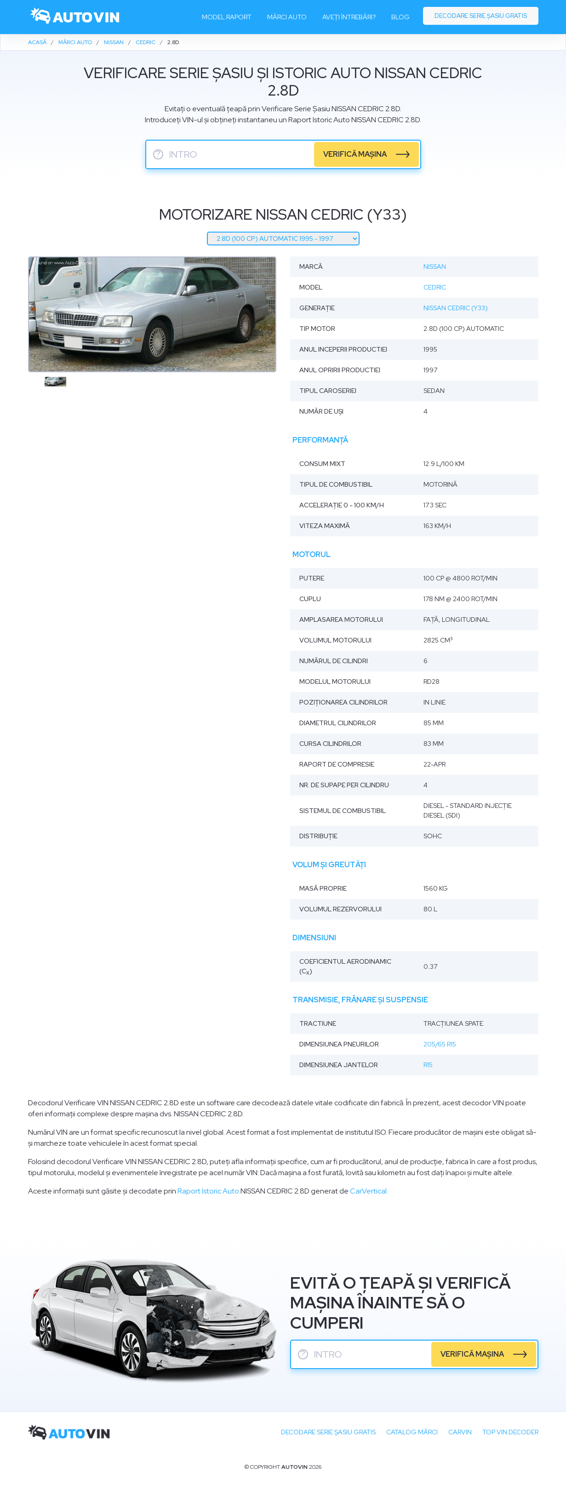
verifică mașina (355, 154)
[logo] (75, 17)
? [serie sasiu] (158, 154)
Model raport (227, 17)
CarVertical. (369, 1191)
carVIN (460, 1432)
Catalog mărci (412, 1432)
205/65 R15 (439, 1044)
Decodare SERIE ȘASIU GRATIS (328, 1432)
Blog (400, 17)
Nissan (434, 266)
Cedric (434, 287)
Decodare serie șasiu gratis (481, 16)
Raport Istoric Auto (208, 1191)
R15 (428, 1065)
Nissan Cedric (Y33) (455, 308)
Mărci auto (287, 17)
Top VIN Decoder (510, 1432)
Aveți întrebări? (349, 17)
